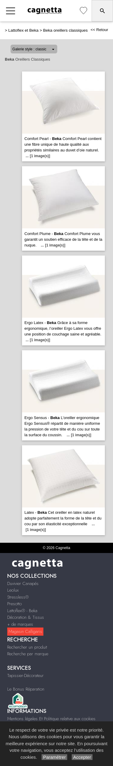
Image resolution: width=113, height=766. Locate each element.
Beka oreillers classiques (65, 30)
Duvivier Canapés (23, 583)
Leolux (13, 590)
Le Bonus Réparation (25, 689)
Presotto (14, 603)
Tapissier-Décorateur (25, 675)
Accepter (82, 757)
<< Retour (99, 29)
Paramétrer (54, 757)
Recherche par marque (27, 653)
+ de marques (20, 624)
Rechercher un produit (27, 647)
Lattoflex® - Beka (22, 610)
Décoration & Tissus (25, 617)
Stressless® (18, 597)
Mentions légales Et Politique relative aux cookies (51, 718)
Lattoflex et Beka (23, 30)
